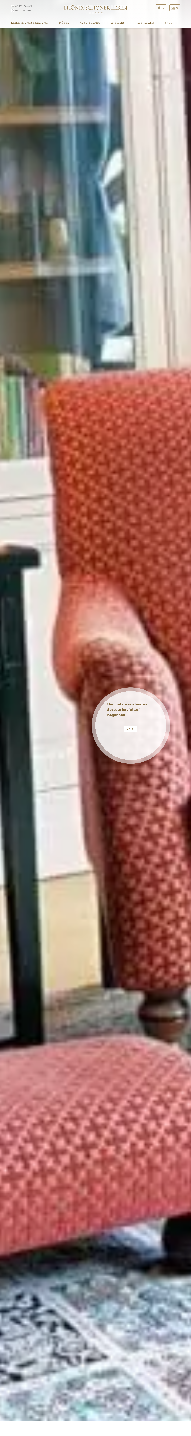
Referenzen (145, 22)
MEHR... (131, 729)
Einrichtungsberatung (29, 22)
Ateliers (118, 22)
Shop (169, 22)
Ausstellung (90, 22)
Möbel (64, 22)
